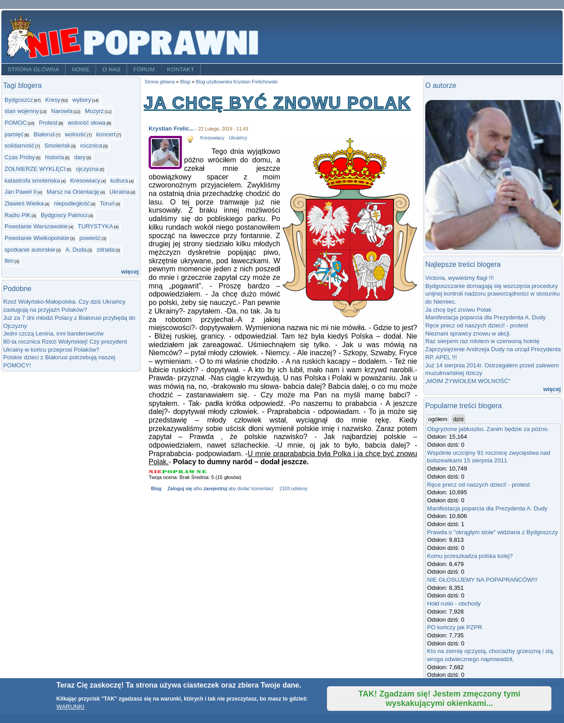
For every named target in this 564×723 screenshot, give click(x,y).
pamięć (13, 134)
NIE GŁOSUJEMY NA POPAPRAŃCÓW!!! (482, 579)
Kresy (53, 99)
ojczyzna (87, 169)
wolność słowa (87, 122)
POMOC (15, 122)
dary (80, 157)
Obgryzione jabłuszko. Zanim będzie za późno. (488, 429)
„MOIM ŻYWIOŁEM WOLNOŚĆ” (467, 381)
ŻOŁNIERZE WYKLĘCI (35, 169)
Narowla (62, 111)
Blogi (185, 81)
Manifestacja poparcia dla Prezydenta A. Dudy (485, 317)
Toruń (107, 203)
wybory (81, 99)
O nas (111, 69)
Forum (144, 69)
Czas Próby (19, 157)
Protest (48, 122)
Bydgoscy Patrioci (64, 215)
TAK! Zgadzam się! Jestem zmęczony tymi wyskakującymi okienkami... (439, 698)
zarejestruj (215, 488)
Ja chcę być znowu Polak (458, 309)
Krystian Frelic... (171, 128)
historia (54, 157)
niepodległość (72, 203)
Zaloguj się (179, 488)
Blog (156, 488)
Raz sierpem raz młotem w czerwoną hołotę (482, 341)
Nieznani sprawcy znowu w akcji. (468, 333)
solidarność (19, 145)
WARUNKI (70, 706)
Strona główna (33, 69)
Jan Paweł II (20, 191)
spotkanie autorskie (29, 249)
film (8, 260)
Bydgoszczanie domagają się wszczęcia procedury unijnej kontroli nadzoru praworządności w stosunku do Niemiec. (492, 294)
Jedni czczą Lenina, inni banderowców (53, 333)
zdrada (106, 249)
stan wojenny (21, 111)
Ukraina (120, 191)
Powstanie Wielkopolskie (36, 238)
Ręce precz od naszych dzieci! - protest (476, 325)
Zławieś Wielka (24, 203)
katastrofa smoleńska (32, 180)
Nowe (81, 69)
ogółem (438, 418)
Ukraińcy (238, 137)
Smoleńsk (57, 145)
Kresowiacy (85, 180)
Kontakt (180, 69)
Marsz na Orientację (73, 191)
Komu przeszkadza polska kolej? (470, 556)
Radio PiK (17, 215)
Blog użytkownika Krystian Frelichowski (237, 81)
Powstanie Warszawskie (36, 226)
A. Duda (75, 249)
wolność (75, 134)
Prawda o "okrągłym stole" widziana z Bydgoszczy (492, 532)
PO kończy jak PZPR (454, 627)
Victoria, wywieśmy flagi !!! (459, 277)
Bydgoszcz (18, 99)
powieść (90, 238)
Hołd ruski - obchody (454, 603)
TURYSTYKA (95, 226)
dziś (458, 419)
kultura (119, 180)
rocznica (91, 145)
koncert (105, 134)
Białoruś (44, 134)
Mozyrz (94, 111)
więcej (130, 271)
